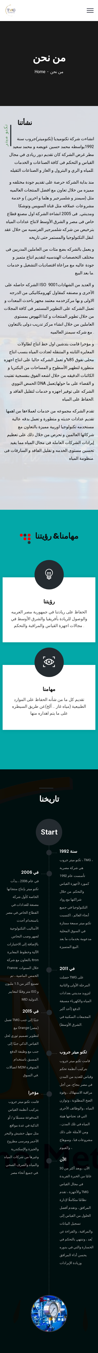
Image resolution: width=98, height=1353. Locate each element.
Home (39, 71)
